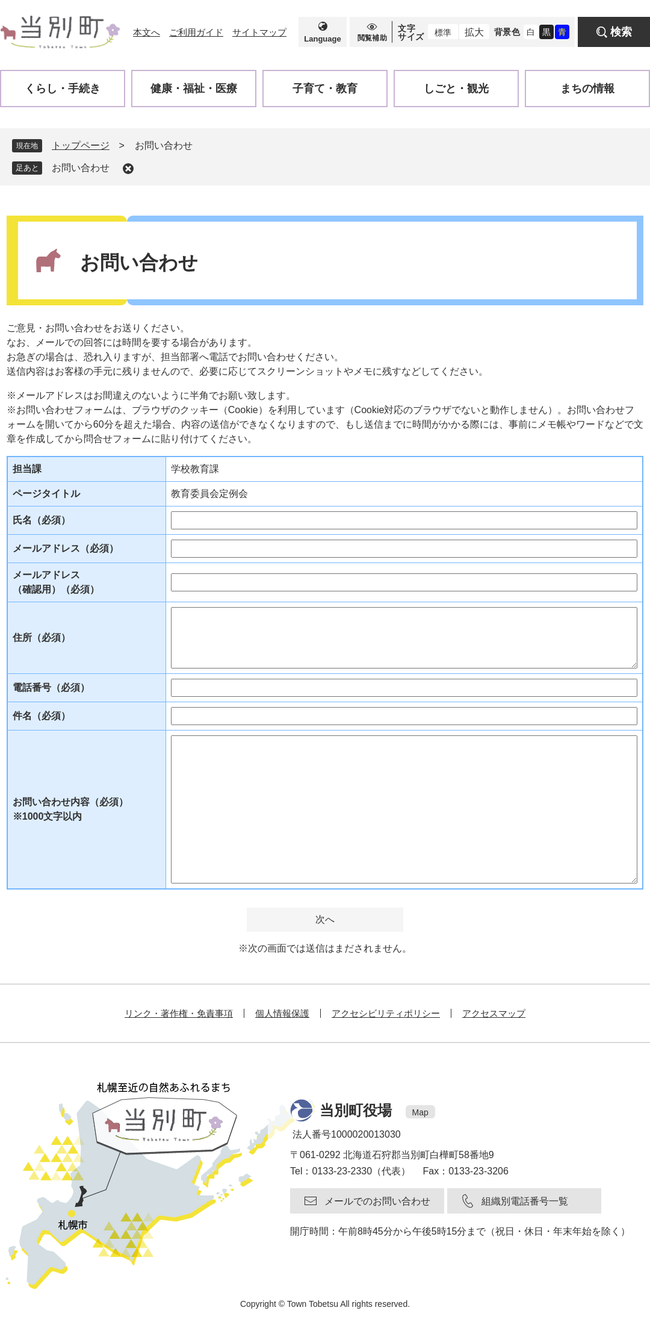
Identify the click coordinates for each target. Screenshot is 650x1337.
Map (420, 1112)
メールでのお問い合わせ (377, 1201)
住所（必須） (41, 637)
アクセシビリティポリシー (386, 1013)
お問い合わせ (81, 168)
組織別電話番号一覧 (524, 1201)
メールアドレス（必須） (66, 548)
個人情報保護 (282, 1013)
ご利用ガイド (196, 32)
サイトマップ (259, 32)
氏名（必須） (41, 520)
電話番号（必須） (51, 687)
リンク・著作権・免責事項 (179, 1013)
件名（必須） (41, 716)
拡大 (474, 32)
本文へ (146, 32)
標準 (443, 32)
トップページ (81, 145)
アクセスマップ (493, 1013)
